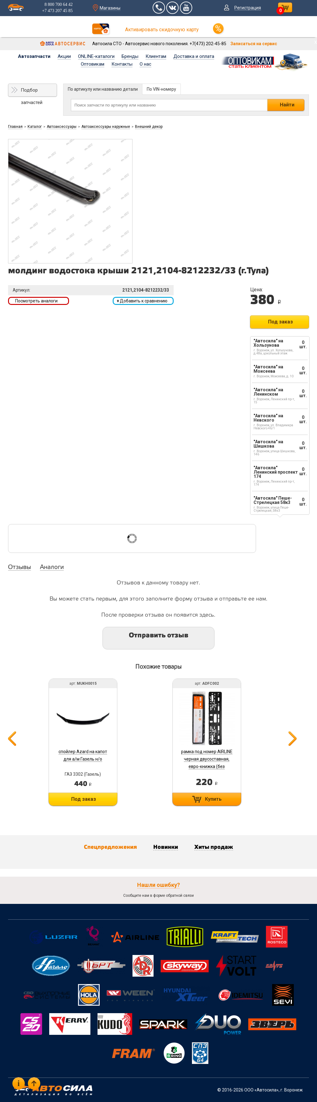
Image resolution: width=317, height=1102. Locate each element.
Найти (287, 105)
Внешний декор (149, 126)
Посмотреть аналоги (36, 300)
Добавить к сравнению (142, 301)
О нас (145, 64)
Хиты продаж (213, 847)
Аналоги (52, 567)
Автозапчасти (34, 56)
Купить (213, 799)
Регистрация (247, 7)
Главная (15, 126)
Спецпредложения (110, 847)
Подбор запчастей (31, 92)
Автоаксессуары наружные (105, 126)
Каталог (35, 126)
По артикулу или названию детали (103, 89)
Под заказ (280, 322)
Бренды (130, 56)
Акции (64, 56)
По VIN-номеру (161, 89)
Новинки (165, 847)
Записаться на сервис (253, 43)
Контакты (121, 64)
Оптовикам (92, 64)
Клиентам (155, 56)
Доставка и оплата (193, 56)
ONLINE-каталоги (96, 56)
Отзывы (19, 567)
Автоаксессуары (61, 126)
